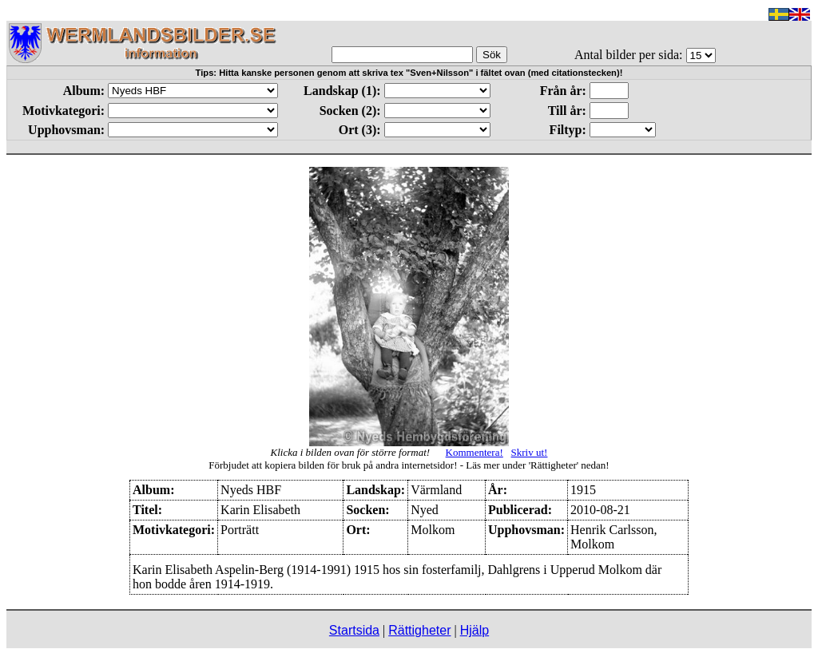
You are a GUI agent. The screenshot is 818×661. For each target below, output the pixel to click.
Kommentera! (474, 452)
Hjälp (474, 630)
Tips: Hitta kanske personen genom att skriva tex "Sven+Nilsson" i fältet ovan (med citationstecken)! (409, 72)
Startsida (354, 630)
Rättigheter (419, 630)
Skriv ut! (529, 452)
